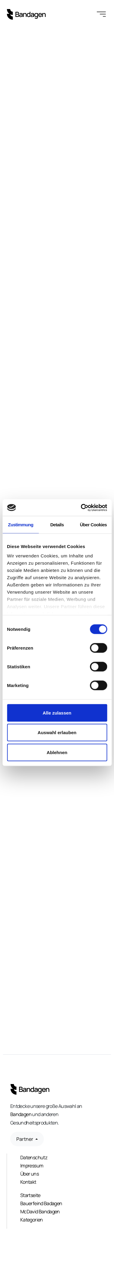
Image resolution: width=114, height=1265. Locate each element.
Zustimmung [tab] (20, 524)
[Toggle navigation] (101, 14)
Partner (25, 1139)
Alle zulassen (57, 712)
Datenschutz (33, 1157)
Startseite (30, 1195)
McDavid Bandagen (40, 1211)
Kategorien (31, 1219)
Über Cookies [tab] (93, 524)
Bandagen (20, 1114)
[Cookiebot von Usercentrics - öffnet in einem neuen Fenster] (81, 507)
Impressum (31, 1165)
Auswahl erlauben (56, 732)
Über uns (29, 1173)
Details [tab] (57, 524)
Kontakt (28, 1182)
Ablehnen (57, 752)
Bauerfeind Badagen (41, 1203)
